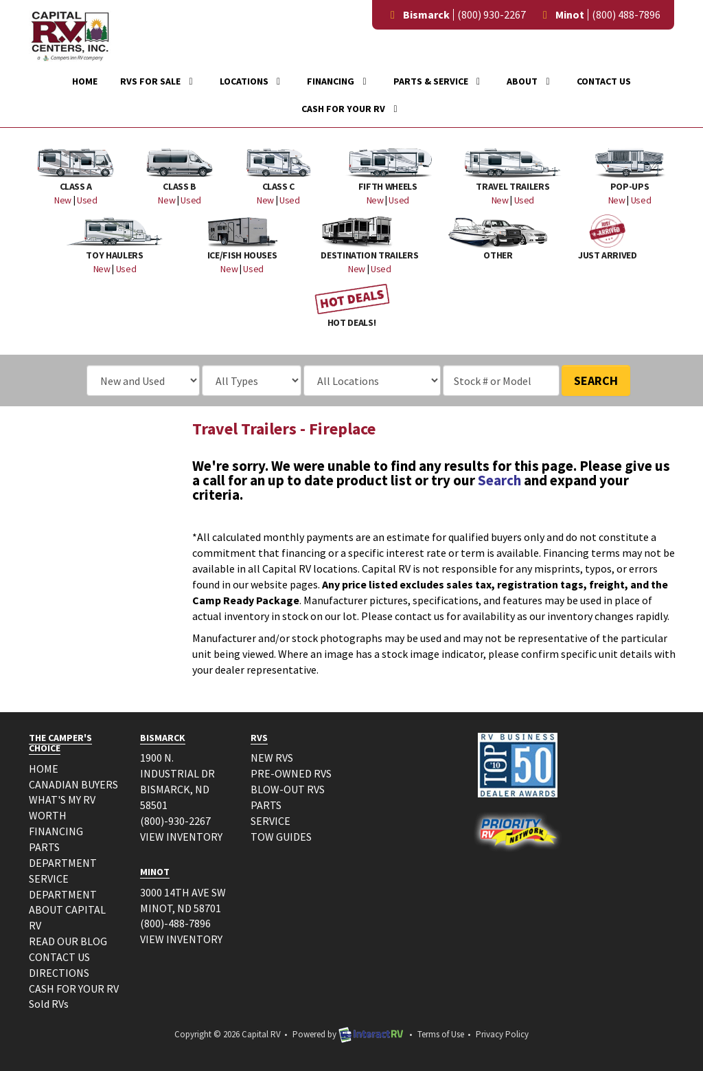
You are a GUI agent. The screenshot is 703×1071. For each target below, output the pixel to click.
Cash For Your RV (351, 108)
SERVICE (270, 821)
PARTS (266, 805)
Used (87, 200)
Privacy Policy (502, 1034)
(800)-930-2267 (175, 821)
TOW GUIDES (281, 836)
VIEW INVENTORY (181, 836)
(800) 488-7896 (626, 14)
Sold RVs (49, 1004)
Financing (339, 81)
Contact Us (604, 81)
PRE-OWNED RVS (291, 773)
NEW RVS (272, 757)
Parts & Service (439, 81)
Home (84, 81)
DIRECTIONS (59, 973)
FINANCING (56, 831)
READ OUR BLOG (68, 941)
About (530, 81)
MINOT (155, 871)
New (62, 200)
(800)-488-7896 (175, 923)
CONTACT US (59, 957)
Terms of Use (440, 1034)
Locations (252, 81)
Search (596, 380)
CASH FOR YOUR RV (74, 988)
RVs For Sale (158, 81)
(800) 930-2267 (491, 14)
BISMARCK (162, 737)
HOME (43, 768)
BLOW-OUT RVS (288, 789)
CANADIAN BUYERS (73, 784)
